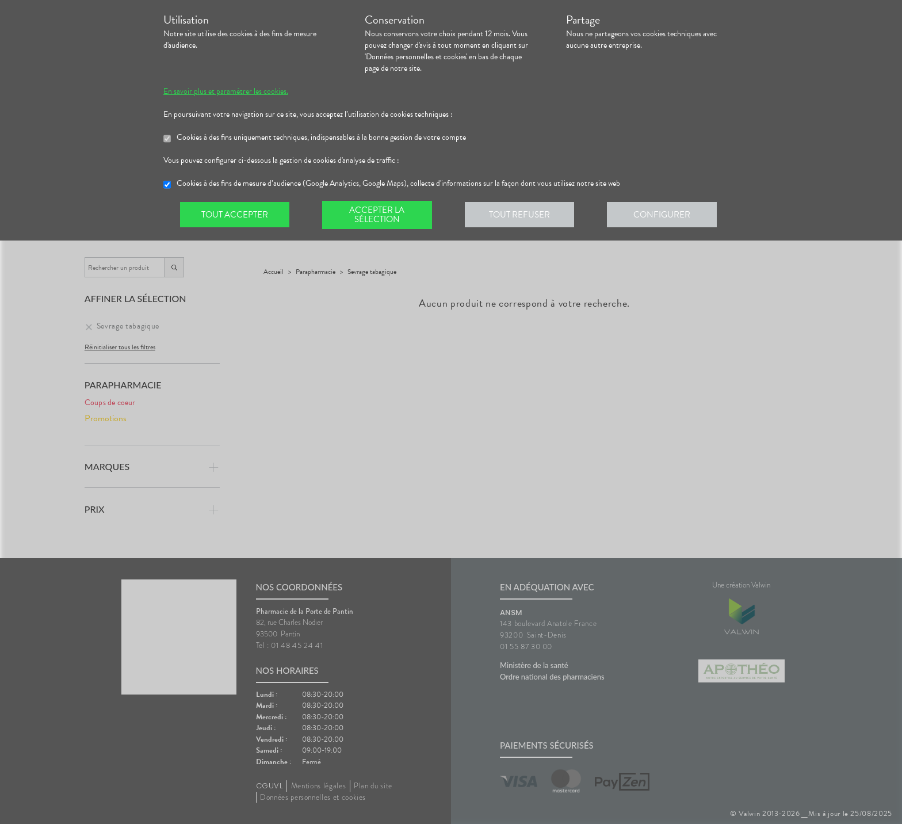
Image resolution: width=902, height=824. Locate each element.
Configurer (667, 215)
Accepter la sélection (379, 215)
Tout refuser (523, 215)
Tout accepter (235, 215)
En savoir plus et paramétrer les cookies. (225, 91)
